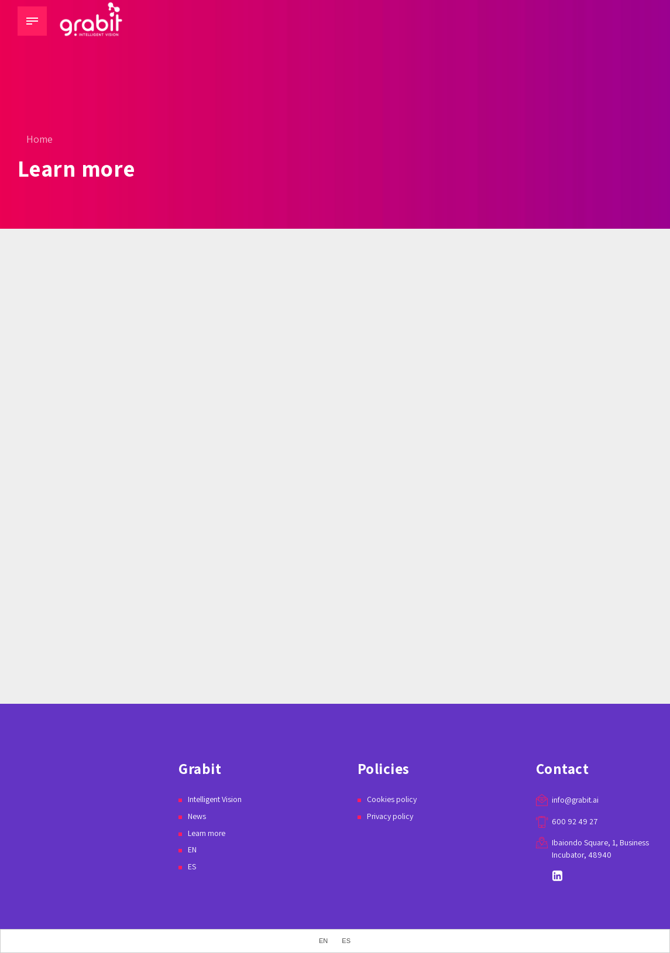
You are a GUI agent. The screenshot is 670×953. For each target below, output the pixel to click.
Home (39, 139)
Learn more (207, 833)
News (197, 816)
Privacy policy (390, 816)
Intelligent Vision (215, 799)
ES (192, 866)
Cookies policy (392, 799)
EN (192, 849)
